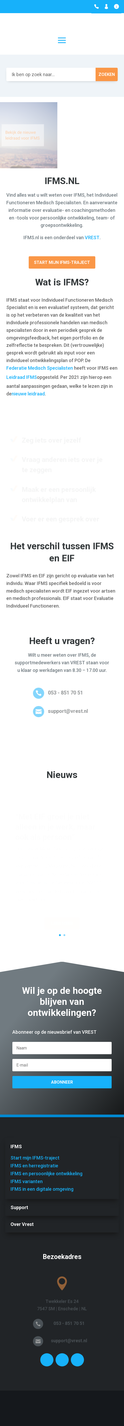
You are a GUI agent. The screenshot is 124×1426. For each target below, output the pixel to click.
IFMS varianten (27, 1181)
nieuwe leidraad (28, 393)
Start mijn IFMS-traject (62, 262)
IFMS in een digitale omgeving (42, 1189)
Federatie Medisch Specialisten (39, 368)
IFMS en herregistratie (34, 1165)
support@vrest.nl (67, 711)
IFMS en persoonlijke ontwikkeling (46, 1173)
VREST (92, 237)
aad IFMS (27, 377)
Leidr (11, 377)
